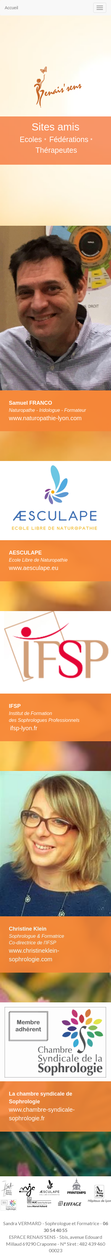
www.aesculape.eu (33, 568)
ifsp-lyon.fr (23, 728)
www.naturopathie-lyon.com (45, 418)
